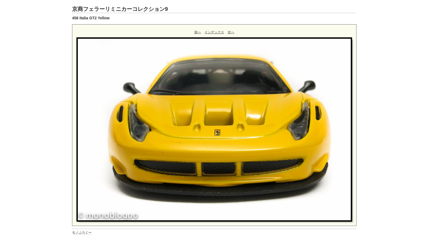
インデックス (214, 32)
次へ (231, 32)
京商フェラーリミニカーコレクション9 (120, 9)
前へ (197, 32)
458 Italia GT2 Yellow (90, 18)
